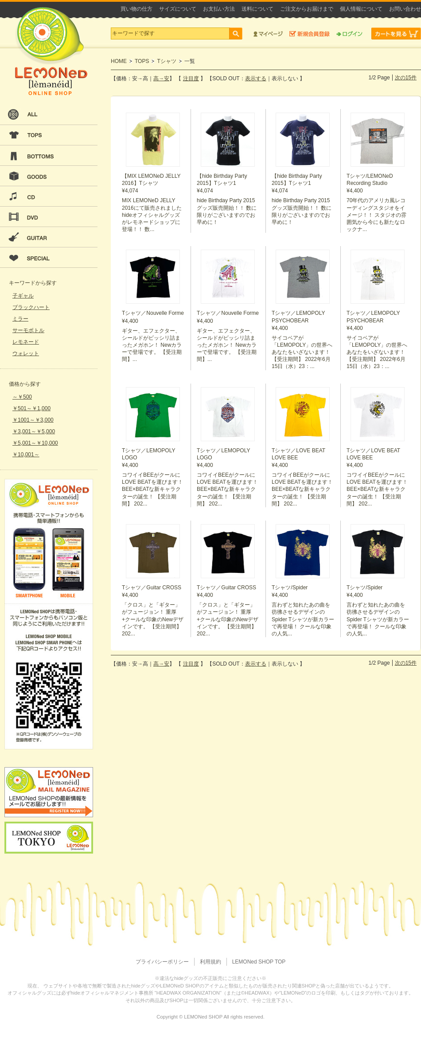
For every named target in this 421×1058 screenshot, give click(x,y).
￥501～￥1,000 (31, 408)
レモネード (25, 342)
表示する (255, 78)
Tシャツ (166, 61)
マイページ (268, 33)
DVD (48, 217)
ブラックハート (31, 307)
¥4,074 (153, 173)
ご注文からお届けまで (306, 9)
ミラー (20, 319)
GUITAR (48, 237)
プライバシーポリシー (162, 962)
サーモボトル (28, 330)
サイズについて (177, 9)
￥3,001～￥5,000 (33, 431)
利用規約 (210, 962)
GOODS (48, 176)
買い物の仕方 (136, 9)
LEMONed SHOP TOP (259, 962)
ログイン (349, 33)
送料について (257, 9)
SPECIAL (48, 257)
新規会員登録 (309, 33)
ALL (48, 115)
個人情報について (361, 9)
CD (48, 196)
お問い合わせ (405, 9)
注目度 (191, 78)
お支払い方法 (219, 9)
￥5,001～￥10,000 (35, 443)
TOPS (48, 135)
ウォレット (25, 353)
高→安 (161, 78)
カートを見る (396, 33)
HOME (119, 61)
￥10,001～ (25, 454)
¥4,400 (378, 173)
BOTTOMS (48, 155)
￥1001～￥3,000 (33, 420)
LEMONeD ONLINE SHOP (51, 51)
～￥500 (22, 397)
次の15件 (406, 77)
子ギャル (23, 296)
